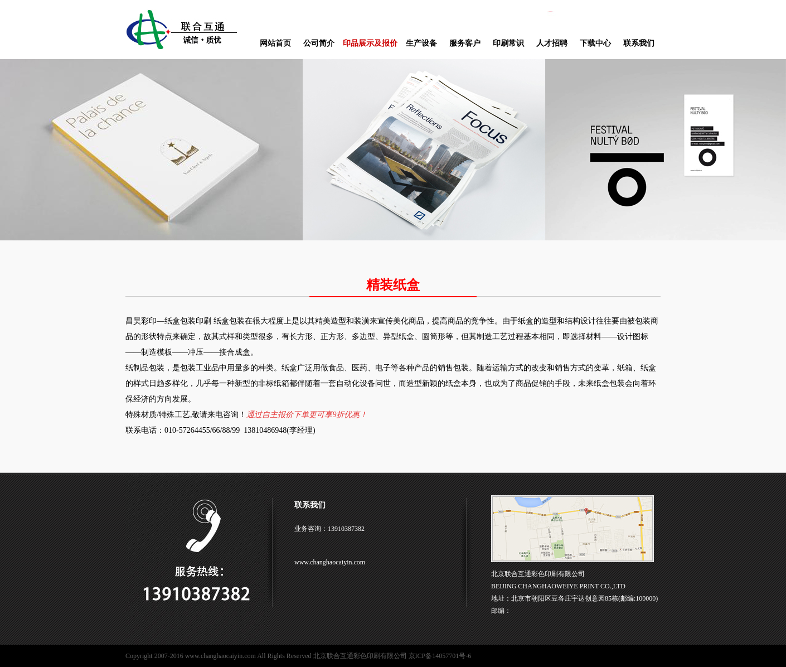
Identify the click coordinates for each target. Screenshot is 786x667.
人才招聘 (551, 43)
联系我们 (638, 43)
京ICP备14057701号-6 (440, 656)
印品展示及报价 (370, 43)
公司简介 (318, 43)
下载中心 (595, 43)
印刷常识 (508, 43)
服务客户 (465, 43)
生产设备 (421, 43)
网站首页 (275, 43)
